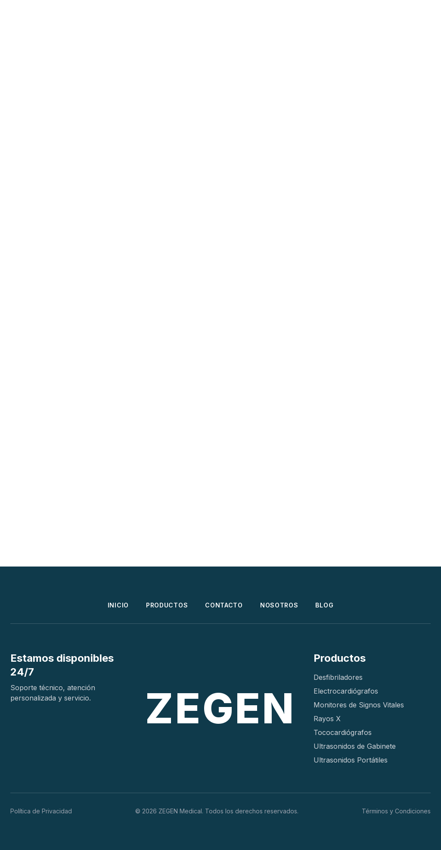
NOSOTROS (279, 605)
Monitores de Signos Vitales (359, 705)
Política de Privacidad (41, 811)
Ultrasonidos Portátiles (351, 760)
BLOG (324, 605)
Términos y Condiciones (396, 811)
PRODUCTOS (167, 605)
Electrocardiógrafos (346, 691)
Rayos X (327, 718)
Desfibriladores (338, 677)
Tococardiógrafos (343, 732)
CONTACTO (224, 605)
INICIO (118, 605)
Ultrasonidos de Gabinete (355, 746)
